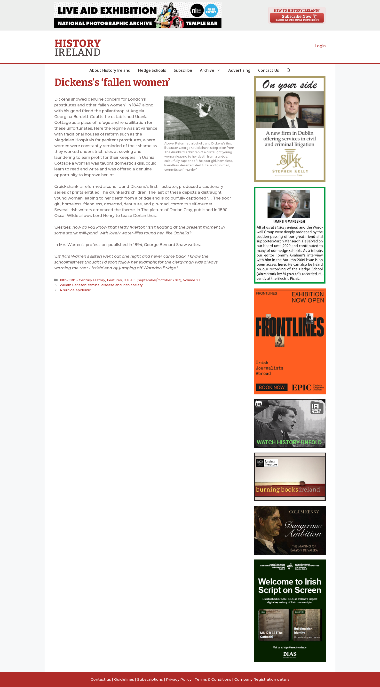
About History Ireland (109, 70)
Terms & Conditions (213, 679)
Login (320, 46)
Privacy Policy (178, 679)
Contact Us (268, 70)
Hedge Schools (152, 70)
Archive (212, 70)
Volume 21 (190, 280)
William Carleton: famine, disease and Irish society (101, 285)
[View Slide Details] (138, 15)
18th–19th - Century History (82, 280)
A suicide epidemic (75, 290)
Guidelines (124, 679)
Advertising (239, 70)
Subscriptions (150, 679)
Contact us (101, 679)
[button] (288, 70)
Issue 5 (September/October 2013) (152, 280)
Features (113, 280)
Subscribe (183, 70)
